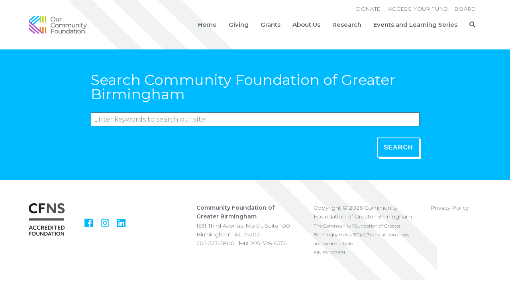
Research (346, 24)
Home (207, 24)
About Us (306, 24)
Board (465, 9)
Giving (239, 24)
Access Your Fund (418, 9)
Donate (368, 9)
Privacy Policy (450, 207)
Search (398, 147)
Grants (270, 24)
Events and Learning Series (415, 24)
